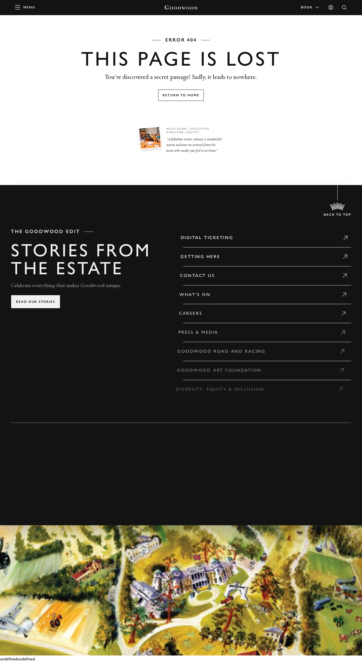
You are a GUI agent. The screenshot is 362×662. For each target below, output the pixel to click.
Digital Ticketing (204, 237)
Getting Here (197, 256)
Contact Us (193, 275)
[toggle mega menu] (25, 7)
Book (310, 7)
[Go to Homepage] (181, 7)
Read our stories (35, 302)
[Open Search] (344, 7)
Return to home (181, 95)
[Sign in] (331, 7)
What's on (190, 294)
